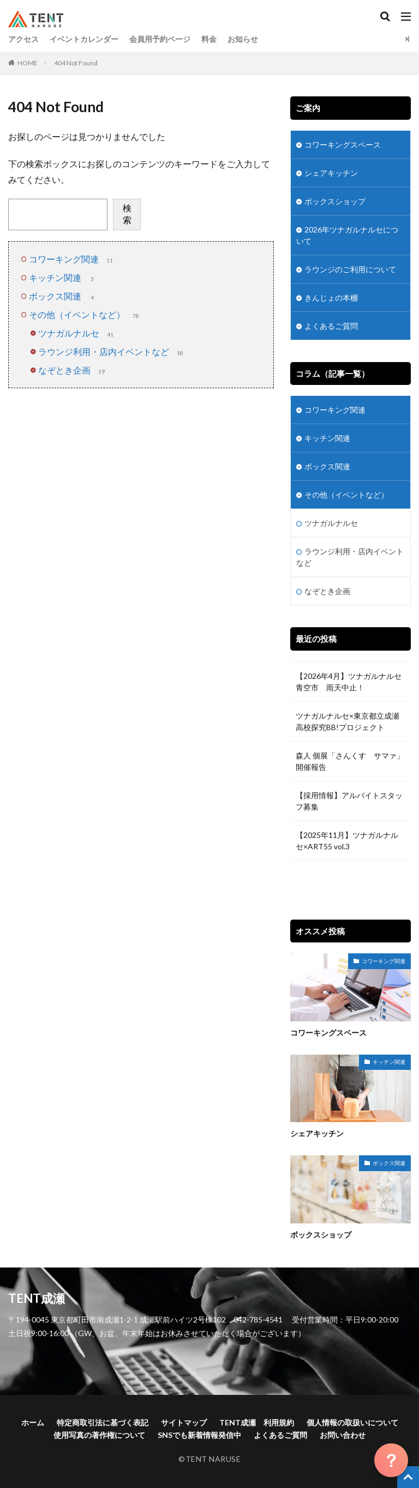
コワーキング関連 (72, 259)
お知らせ (243, 39)
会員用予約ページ (159, 39)
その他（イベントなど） (85, 314)
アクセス (23, 39)
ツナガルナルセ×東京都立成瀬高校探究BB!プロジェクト (347, 721)
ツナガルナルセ (77, 333)
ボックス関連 (63, 296)
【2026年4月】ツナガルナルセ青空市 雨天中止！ (349, 681)
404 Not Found (76, 63)
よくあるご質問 (331, 325)
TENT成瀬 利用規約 (256, 1422)
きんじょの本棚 (331, 297)
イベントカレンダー (84, 39)
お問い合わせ (343, 1435)
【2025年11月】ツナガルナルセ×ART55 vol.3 (347, 840)
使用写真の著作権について (99, 1435)
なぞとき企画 (72, 370)
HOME (27, 63)
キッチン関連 (63, 277)
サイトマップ (184, 1422)
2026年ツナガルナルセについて (347, 235)
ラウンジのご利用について (350, 269)
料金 (209, 39)
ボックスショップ (335, 201)
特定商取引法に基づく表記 (102, 1422)
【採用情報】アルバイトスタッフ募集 (349, 801)
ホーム (32, 1422)
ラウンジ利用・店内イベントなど (111, 351)
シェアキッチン (331, 172)
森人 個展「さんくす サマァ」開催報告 (350, 761)
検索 (127, 214)
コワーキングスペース (342, 144)
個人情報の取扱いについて (352, 1422)
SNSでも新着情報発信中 (199, 1435)
